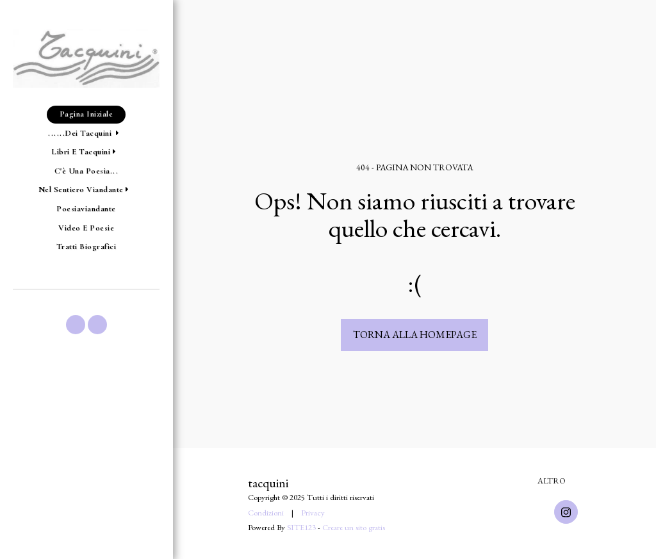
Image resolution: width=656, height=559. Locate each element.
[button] (86, 133)
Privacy (313, 512)
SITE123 (301, 527)
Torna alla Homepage (415, 334)
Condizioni (266, 512)
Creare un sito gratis (353, 527)
